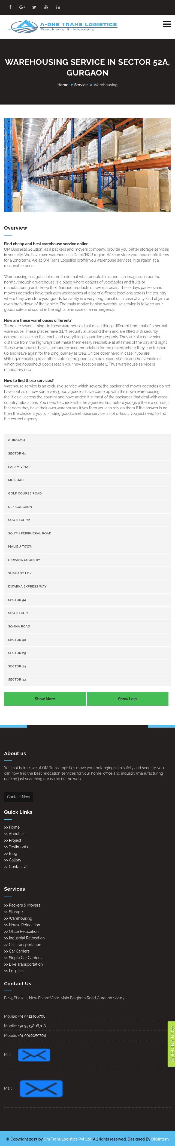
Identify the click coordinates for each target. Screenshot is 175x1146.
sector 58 (17, 640)
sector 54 (17, 600)
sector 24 (17, 666)
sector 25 (17, 653)
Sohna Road (19, 626)
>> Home (12, 827)
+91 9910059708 (32, 1035)
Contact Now (18, 797)
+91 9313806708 (32, 1026)
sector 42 (17, 679)
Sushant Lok (20, 573)
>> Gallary (12, 860)
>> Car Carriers (16, 951)
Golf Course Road (25, 493)
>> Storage (13, 912)
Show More (45, 699)
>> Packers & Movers (22, 905)
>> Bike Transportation (23, 964)
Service (80, 85)
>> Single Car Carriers (22, 958)
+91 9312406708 (32, 1016)
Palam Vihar (19, 467)
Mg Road (16, 480)
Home (63, 85)
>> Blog (10, 853)
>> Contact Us (16, 866)
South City (18, 613)
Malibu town (20, 546)
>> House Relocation (22, 925)
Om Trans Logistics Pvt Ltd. (68, 1139)
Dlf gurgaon (20, 507)
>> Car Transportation (22, 944)
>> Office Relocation (21, 931)
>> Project (12, 840)
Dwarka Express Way (27, 586)
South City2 (19, 520)
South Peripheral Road (30, 533)
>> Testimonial (16, 847)
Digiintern (160, 1139)
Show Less (127, 699)
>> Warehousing (18, 918)
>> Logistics (14, 971)
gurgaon (16, 440)
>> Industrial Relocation (24, 938)
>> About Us (14, 834)
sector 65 (17, 453)
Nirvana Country (24, 560)
